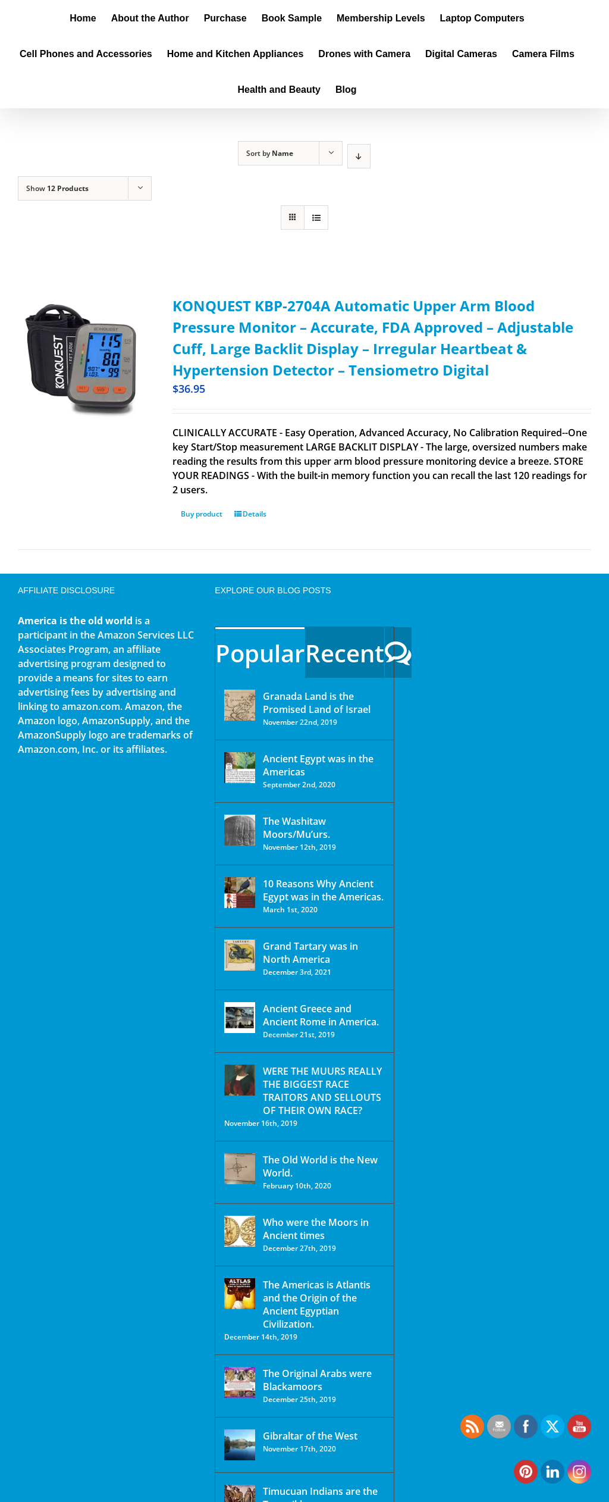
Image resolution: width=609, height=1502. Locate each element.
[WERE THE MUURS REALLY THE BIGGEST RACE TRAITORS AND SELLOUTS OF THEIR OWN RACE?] (239, 1080)
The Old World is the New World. (320, 1166)
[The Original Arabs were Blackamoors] (239, 1382)
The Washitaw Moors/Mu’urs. (296, 828)
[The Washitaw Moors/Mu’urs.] (239, 830)
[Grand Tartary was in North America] (239, 955)
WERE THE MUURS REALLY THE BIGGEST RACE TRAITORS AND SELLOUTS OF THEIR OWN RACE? (322, 1091)
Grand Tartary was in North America (310, 953)
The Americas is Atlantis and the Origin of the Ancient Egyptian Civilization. (317, 1304)
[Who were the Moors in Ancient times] (239, 1231)
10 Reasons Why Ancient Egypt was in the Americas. (323, 890)
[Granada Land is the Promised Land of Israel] (239, 705)
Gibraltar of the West (310, 1435)
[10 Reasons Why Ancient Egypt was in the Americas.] (239, 892)
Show (57, 188)
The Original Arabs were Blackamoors (317, 1380)
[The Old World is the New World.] (239, 1168)
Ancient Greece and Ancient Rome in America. (321, 1015)
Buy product (201, 514)
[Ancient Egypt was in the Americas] (239, 767)
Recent (344, 653)
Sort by (269, 153)
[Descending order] (359, 156)
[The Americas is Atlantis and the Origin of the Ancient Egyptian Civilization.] (239, 1293)
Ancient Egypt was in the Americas (318, 765)
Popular (259, 653)
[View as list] (316, 217)
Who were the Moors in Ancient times (316, 1229)
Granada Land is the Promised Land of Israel (317, 703)
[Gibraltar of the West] (239, 1444)
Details (254, 514)
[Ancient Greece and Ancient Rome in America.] (239, 1017)
